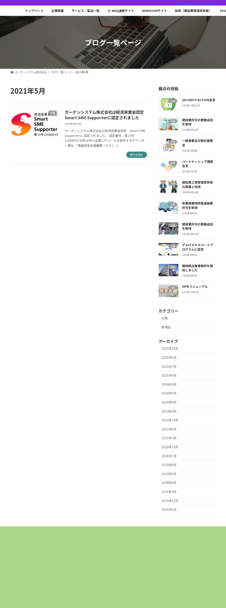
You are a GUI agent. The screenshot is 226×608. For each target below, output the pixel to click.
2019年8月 (169, 465)
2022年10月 (170, 420)
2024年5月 (169, 393)
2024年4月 (169, 402)
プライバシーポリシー (148, 534)
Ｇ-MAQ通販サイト (140, 531)
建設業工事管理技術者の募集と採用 (197, 184)
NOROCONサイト (177, 531)
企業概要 (71, 531)
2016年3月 (169, 491)
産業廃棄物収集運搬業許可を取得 (197, 205)
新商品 (166, 327)
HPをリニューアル (195, 286)
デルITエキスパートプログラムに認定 (197, 247)
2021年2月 (169, 438)
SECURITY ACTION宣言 (198, 100)
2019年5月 (169, 474)
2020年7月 (169, 456)
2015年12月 (170, 500)
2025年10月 (170, 348)
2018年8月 (169, 483)
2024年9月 (169, 384)
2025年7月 (169, 366)
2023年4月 (169, 411)
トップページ (45, 531)
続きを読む (136, 154)
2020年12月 (170, 447)
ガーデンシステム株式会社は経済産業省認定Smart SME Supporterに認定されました (104, 114)
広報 (165, 318)
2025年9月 (169, 357)
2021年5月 (169, 429)
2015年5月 (169, 510)
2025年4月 (169, 375)
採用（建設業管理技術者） (80, 534)
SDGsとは (116, 534)
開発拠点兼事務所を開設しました (197, 268)
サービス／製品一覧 (102, 531)
